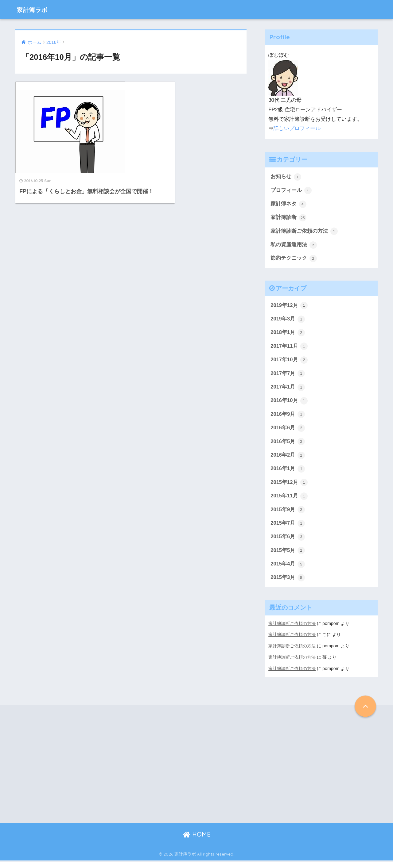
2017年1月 (287, 388)
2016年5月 (287, 443)
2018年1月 (287, 333)
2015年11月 (289, 498)
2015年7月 (287, 525)
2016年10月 (289, 402)
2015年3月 (287, 580)
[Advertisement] (64, 765)
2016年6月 (287, 429)
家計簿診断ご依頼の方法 (304, 232)
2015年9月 (287, 511)
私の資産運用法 (293, 245)
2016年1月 (287, 470)
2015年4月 (287, 566)
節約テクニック (293, 259)
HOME (197, 836)
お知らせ (285, 177)
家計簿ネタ (288, 204)
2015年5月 (287, 553)
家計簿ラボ (35, 9)
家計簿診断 (288, 218)
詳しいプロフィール (297, 128)
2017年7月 (287, 374)
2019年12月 (289, 306)
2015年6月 (287, 539)
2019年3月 (287, 320)
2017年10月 (289, 361)
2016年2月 (287, 457)
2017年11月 (289, 347)
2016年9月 (287, 416)
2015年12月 (289, 484)
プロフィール (291, 190)
